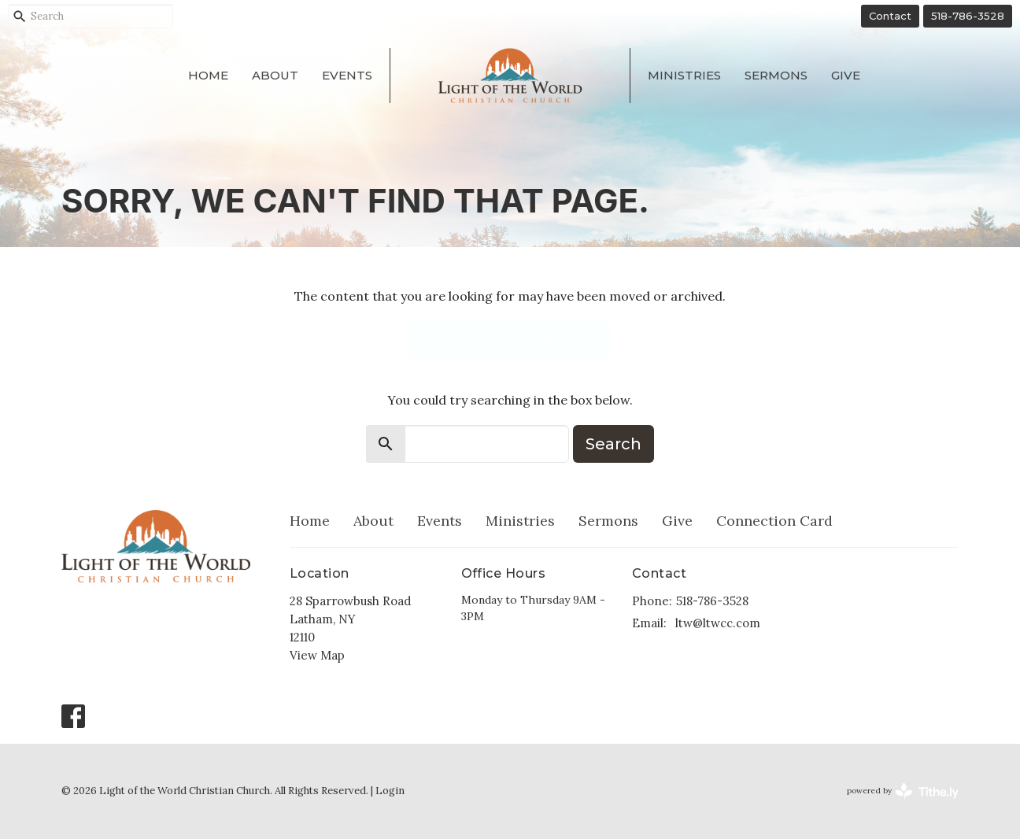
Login (390, 790)
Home (208, 75)
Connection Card (774, 521)
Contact (890, 15)
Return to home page (510, 340)
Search (613, 443)
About (275, 75)
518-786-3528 (967, 15)
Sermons (776, 75)
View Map (317, 655)
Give (845, 75)
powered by (903, 791)
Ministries (684, 75)
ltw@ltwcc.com (717, 622)
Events (347, 75)
